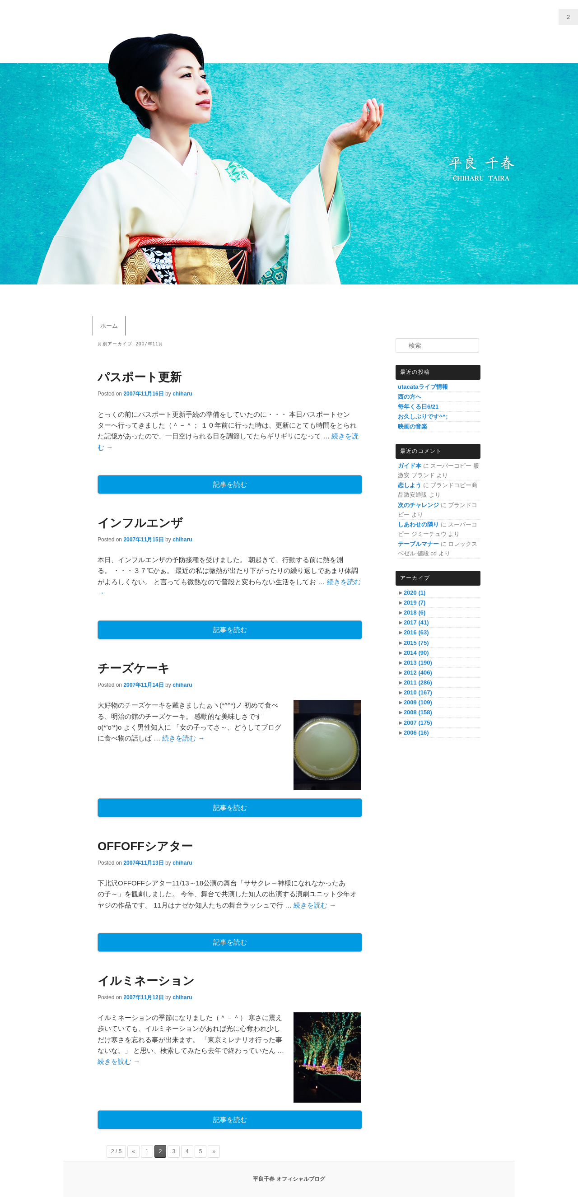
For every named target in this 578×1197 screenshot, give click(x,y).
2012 (418, 672)
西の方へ (409, 396)
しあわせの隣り (418, 524)
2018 (414, 612)
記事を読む (230, 484)
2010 (418, 692)
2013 (418, 662)
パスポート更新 (140, 377)
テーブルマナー (418, 543)
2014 (416, 652)
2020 (414, 592)
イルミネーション (146, 980)
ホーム (109, 325)
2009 (418, 702)
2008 (418, 712)
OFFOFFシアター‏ (145, 846)
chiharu (182, 394)
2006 (416, 732)
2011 (418, 682)
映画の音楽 (412, 426)
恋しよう (409, 485)
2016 (416, 632)
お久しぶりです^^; (423, 416)
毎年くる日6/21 (418, 406)
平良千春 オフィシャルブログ (289, 1179)
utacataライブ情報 (423, 386)
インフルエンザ (140, 523)
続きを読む (183, 738)
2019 (414, 602)
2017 (416, 622)
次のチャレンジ (418, 505)
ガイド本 (409, 465)
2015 (416, 642)
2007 (418, 722)
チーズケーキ (134, 668)
